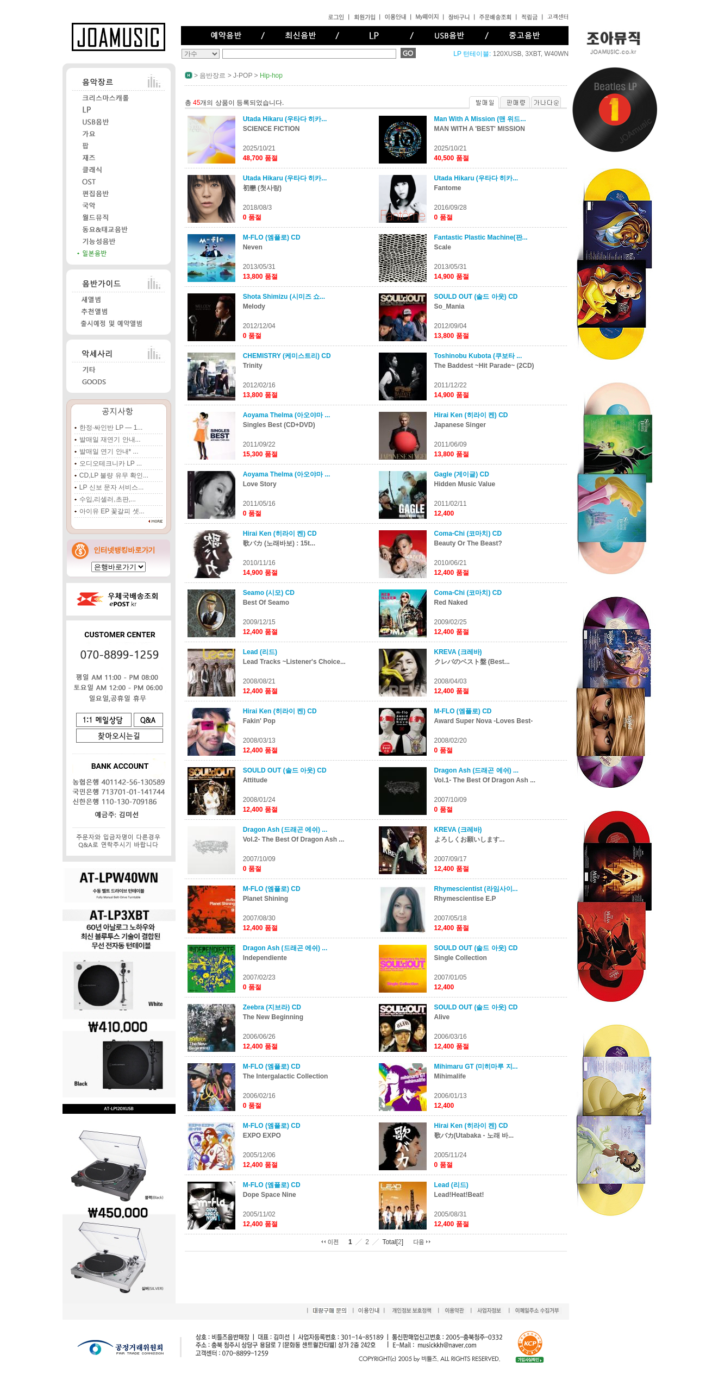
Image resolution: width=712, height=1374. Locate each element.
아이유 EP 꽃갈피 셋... (112, 511)
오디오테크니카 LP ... (110, 463)
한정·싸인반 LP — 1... (110, 427)
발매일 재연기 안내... (110, 439)
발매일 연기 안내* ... (109, 451)
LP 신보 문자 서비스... (111, 487)
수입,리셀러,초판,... (107, 499)
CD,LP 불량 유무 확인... (113, 475)
